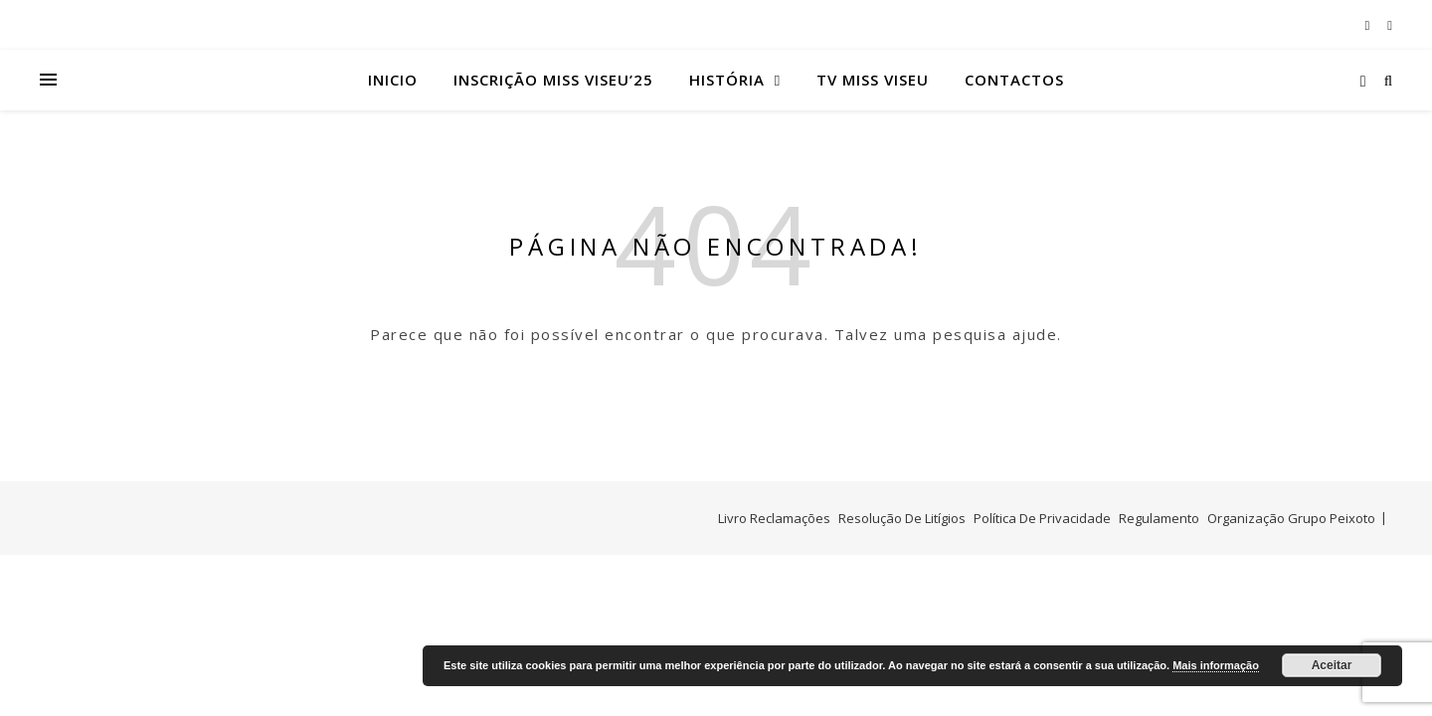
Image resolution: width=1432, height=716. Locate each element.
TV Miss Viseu (872, 80)
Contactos (1014, 80)
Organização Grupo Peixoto (1291, 518)
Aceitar (1332, 665)
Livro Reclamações (774, 518)
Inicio (393, 80)
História (727, 80)
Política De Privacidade (1042, 518)
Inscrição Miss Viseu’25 (553, 80)
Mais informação (1215, 665)
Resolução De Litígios (902, 518)
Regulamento (1159, 518)
